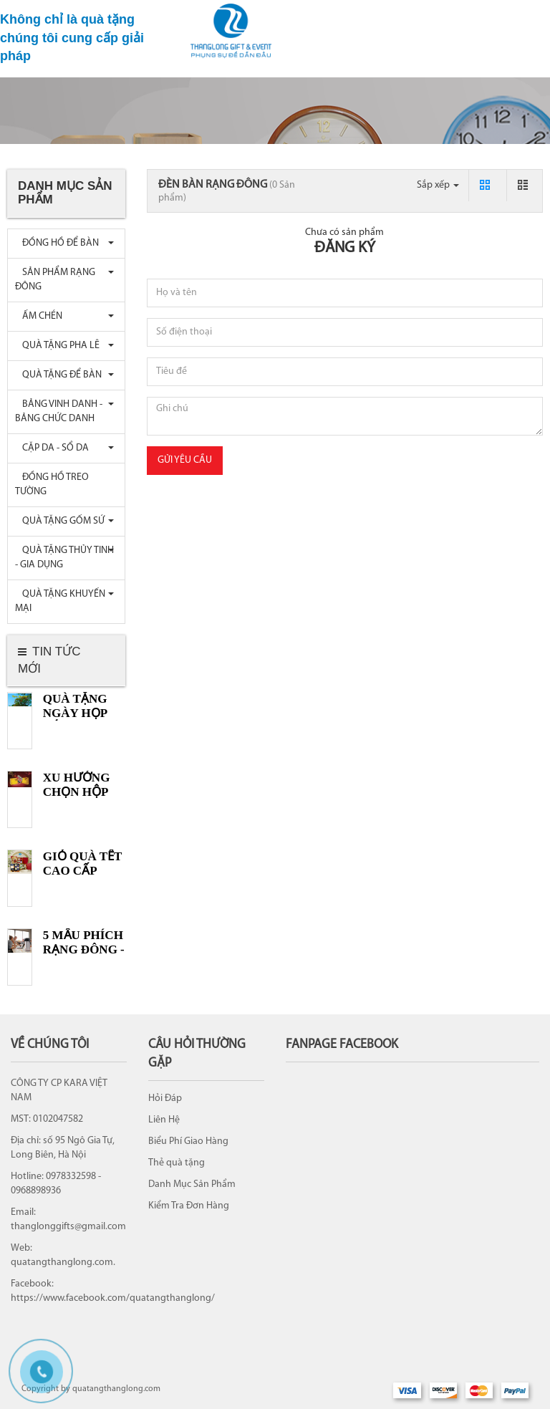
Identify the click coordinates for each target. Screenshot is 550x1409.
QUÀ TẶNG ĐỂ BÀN (58, 375)
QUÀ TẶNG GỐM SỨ (60, 521)
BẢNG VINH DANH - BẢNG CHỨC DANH (58, 411)
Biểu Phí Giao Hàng (188, 1141)
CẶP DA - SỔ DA (52, 448)
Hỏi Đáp (165, 1098)
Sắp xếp (438, 185)
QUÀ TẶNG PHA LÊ (57, 345)
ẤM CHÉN (38, 316)
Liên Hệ (164, 1120)
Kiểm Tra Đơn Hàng (188, 1206)
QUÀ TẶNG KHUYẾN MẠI (60, 601)
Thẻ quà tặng (176, 1163)
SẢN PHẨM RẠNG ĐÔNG (55, 279)
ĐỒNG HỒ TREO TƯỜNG (52, 484)
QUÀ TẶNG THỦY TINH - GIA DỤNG (64, 557)
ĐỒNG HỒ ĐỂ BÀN (57, 243)
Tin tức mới (49, 660)
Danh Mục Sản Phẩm (192, 1184)
